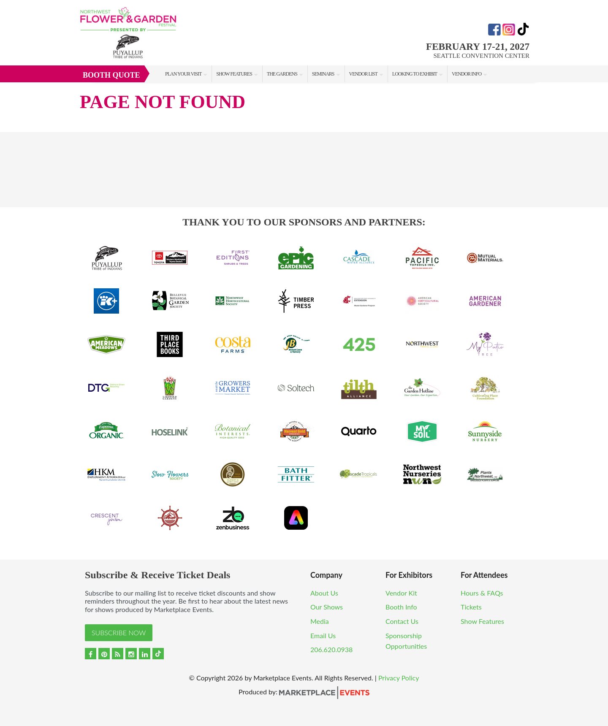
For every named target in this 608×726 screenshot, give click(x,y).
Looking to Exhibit (414, 74)
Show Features (234, 74)
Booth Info (401, 607)
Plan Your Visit (183, 74)
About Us (324, 593)
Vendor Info (466, 74)
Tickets (471, 607)
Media (319, 621)
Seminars (323, 74)
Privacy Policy (398, 678)
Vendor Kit (401, 593)
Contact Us (401, 621)
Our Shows (326, 607)
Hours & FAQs (482, 593)
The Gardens (282, 74)
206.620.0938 (331, 649)
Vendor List (363, 74)
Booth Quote (111, 75)
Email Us (323, 635)
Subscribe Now (119, 632)
